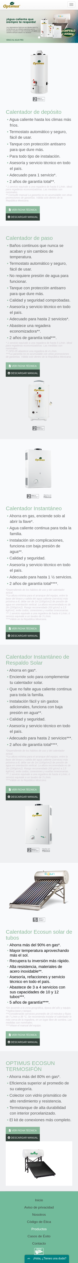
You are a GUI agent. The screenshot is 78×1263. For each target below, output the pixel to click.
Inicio (39, 1200)
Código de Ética (39, 1222)
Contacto (39, 1243)
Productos (39, 1229)
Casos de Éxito (39, 1236)
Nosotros (39, 1214)
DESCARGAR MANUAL (23, 217)
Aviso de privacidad (39, 1207)
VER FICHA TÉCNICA (23, 209)
